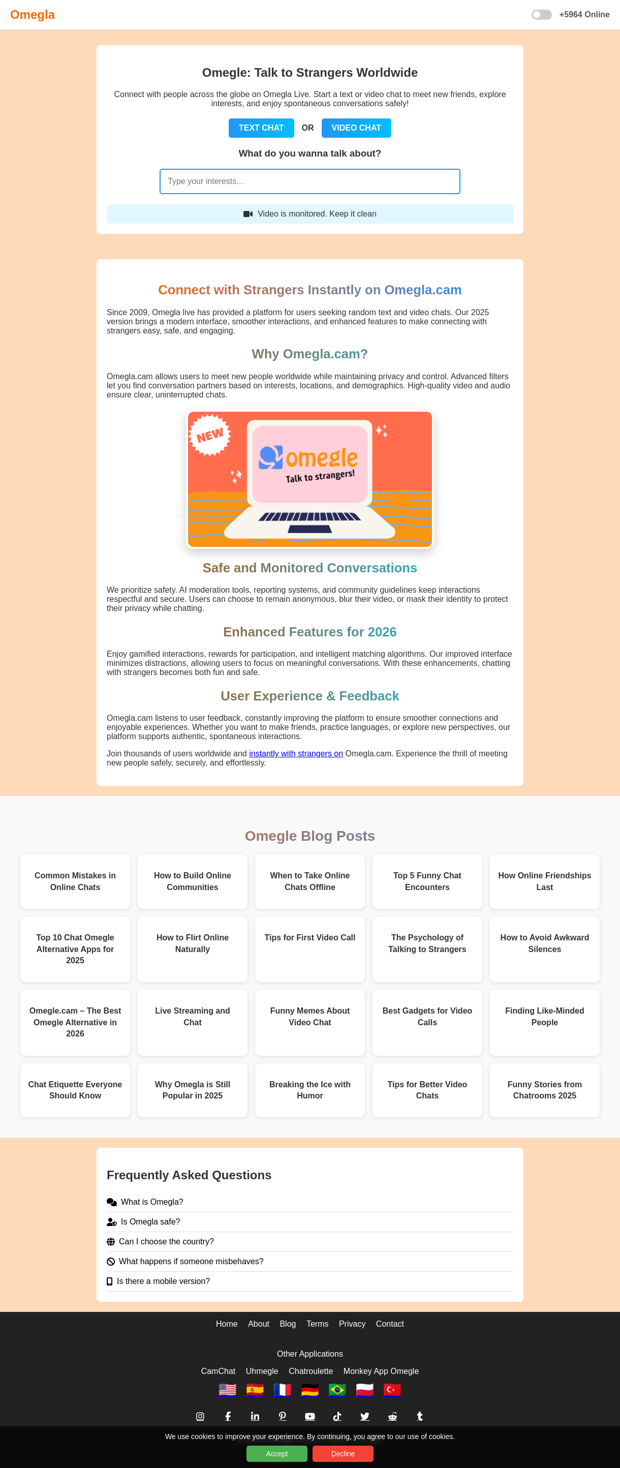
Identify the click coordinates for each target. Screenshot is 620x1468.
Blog (288, 1324)
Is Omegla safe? (143, 1221)
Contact (390, 1324)
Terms (317, 1324)
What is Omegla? (145, 1202)
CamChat (218, 1371)
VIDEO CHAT (356, 128)
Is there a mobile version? (158, 1281)
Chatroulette (311, 1371)
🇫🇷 (282, 1390)
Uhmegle (262, 1371)
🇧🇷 (337, 1390)
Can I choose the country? (160, 1241)
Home (227, 1324)
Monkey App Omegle (381, 1371)
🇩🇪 (310, 1390)
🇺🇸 (228, 1390)
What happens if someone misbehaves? (185, 1261)
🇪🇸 (255, 1390)
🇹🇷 (392, 1390)
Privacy (352, 1324)
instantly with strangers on (296, 753)
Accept (277, 1454)
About (258, 1324)
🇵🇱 (365, 1390)
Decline (343, 1454)
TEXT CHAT (261, 128)
